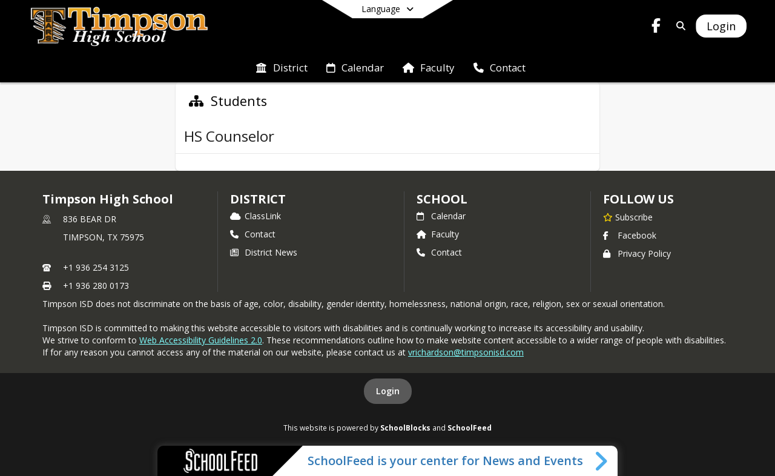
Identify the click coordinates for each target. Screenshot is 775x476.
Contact (252, 234)
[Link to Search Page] (678, 25)
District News (263, 252)
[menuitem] (281, 66)
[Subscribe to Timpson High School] (628, 216)
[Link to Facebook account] (656, 27)
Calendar (441, 216)
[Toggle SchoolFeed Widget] (602, 461)
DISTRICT (258, 199)
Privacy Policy (637, 253)
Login (388, 391)
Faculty (438, 234)
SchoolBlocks (405, 427)
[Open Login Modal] (721, 26)
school (442, 199)
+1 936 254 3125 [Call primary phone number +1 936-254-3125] (96, 267)
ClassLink (255, 216)
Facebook (629, 235)
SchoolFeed (469, 427)
